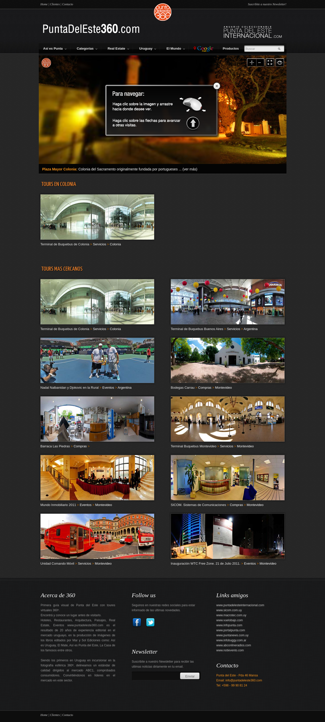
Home (44, 4)
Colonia (115, 244)
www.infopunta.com (229, 625)
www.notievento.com (230, 650)
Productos (232, 48)
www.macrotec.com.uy (231, 615)
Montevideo (223, 387)
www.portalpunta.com (230, 630)
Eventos (108, 387)
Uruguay (147, 48)
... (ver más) (188, 169)
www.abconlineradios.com (233, 645)
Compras (204, 387)
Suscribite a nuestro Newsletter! (267, 4)
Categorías (87, 48)
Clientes (55, 4)
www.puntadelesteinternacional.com (240, 605)
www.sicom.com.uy (229, 610)
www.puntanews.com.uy (232, 635)
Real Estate (118, 48)
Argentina (251, 329)
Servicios (99, 244)
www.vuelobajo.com (229, 620)
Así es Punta (55, 48)
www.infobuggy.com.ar (231, 640)
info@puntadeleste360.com (243, 680)
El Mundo (175, 48)
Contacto (67, 4)
